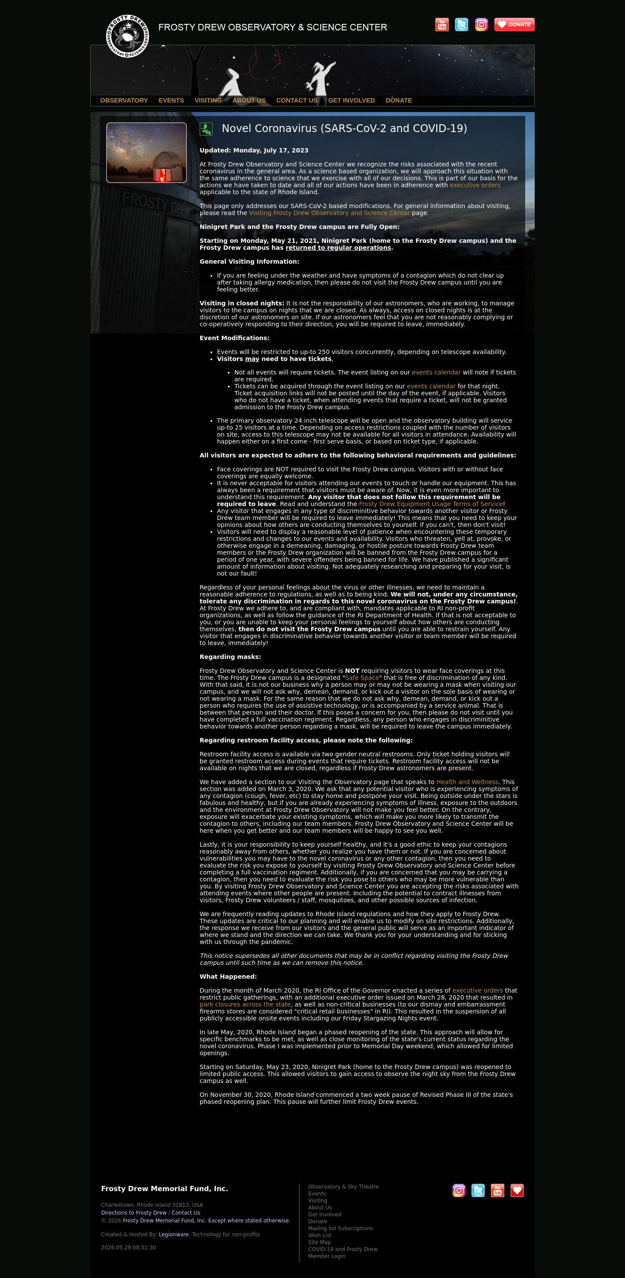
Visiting (208, 100)
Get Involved (351, 100)
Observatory (124, 100)
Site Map (319, 1242)
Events (171, 100)
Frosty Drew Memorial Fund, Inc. (206, 1221)
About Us (249, 100)
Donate (399, 100)
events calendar (436, 372)
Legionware (174, 1235)
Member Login (326, 1256)
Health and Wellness (468, 781)
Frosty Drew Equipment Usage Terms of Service (431, 503)
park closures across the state (245, 1004)
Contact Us (297, 100)
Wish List (320, 1235)
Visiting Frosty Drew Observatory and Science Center (329, 212)
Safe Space (362, 677)
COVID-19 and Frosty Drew (342, 1249)
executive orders (475, 185)
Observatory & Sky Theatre (343, 1187)
